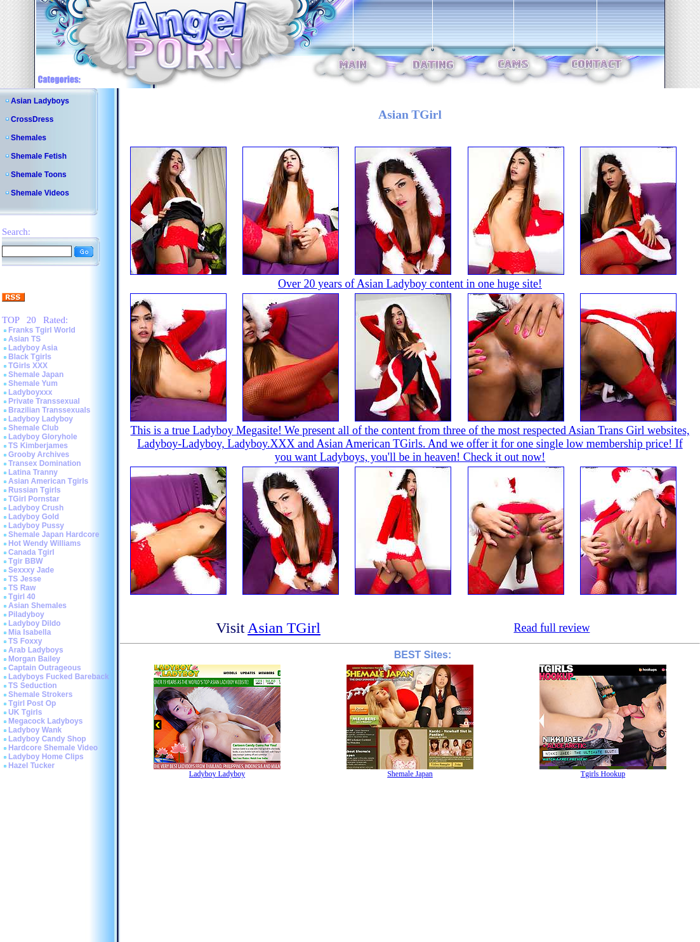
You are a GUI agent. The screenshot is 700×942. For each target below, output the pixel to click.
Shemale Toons (39, 174)
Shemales (28, 137)
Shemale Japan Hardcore (53, 534)
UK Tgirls (25, 712)
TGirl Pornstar (34, 498)
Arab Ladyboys (35, 650)
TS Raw (22, 587)
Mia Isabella (29, 632)
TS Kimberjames (38, 445)
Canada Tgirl (31, 552)
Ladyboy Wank (35, 730)
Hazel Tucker (31, 765)
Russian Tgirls (34, 490)
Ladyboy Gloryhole (42, 436)
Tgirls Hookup (603, 773)
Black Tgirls (29, 356)
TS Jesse (24, 578)
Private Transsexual (44, 401)
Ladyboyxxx (30, 392)
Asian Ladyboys (40, 100)
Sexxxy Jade (31, 570)
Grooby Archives (38, 454)
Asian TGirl (284, 628)
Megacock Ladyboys (45, 721)
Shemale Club (33, 427)
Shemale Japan (35, 374)
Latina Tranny (33, 472)
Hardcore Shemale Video (53, 747)
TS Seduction (32, 685)
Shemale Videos (40, 193)
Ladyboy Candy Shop (47, 738)
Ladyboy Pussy (36, 525)
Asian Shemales (37, 605)
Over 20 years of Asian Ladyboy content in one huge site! (410, 283)
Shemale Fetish (39, 156)
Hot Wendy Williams (44, 543)
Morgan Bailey (34, 658)
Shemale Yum (33, 383)
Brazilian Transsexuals (49, 410)
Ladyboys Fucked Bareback (58, 676)
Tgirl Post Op (32, 703)
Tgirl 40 (22, 596)
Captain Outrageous (44, 667)
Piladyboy (26, 614)
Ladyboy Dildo (34, 623)
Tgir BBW (25, 561)
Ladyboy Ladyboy (40, 419)
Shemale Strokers (40, 694)
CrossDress (32, 119)
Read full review (551, 627)
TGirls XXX (28, 365)
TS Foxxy (25, 641)
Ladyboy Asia (33, 347)
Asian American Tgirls (48, 481)
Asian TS (24, 339)
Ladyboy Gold (33, 516)
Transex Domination (44, 463)
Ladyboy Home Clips (46, 756)
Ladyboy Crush (35, 507)
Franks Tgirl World (42, 330)
